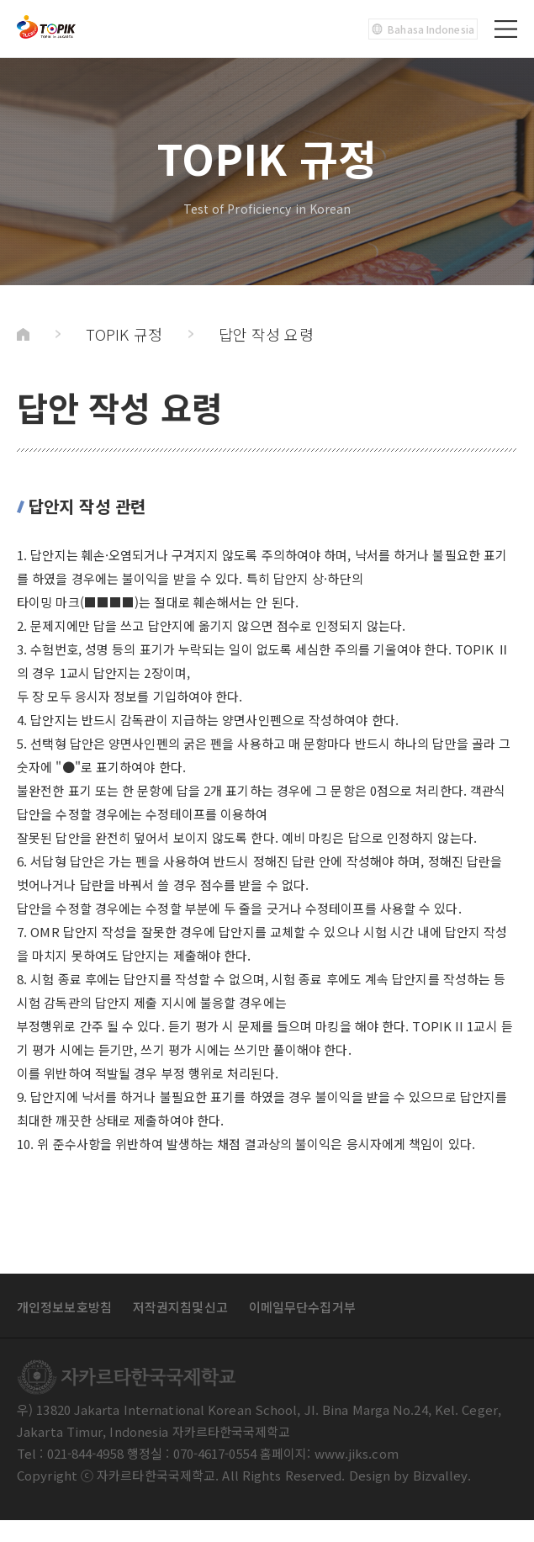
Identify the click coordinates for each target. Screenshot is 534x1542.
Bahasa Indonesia (423, 29)
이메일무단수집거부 (302, 1307)
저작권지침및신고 (180, 1307)
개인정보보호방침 (64, 1307)
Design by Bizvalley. (410, 1475)
